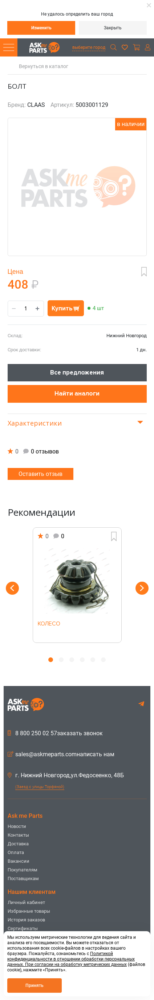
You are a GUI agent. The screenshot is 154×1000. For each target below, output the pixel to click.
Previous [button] (12, 588)
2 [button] (61, 659)
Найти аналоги (77, 393)
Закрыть (113, 27)
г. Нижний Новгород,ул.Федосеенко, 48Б (66, 775)
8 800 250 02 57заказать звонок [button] (55, 733)
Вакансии (18, 861)
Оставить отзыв (40, 473)
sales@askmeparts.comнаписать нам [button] (61, 754)
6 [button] (103, 659)
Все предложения (77, 372)
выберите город (88, 47)
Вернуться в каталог (43, 66)
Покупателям (22, 870)
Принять (34, 985)
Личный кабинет (26, 902)
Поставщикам (23, 878)
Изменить (41, 27)
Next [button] (142, 588)
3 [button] (71, 659)
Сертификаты (23, 928)
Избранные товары (29, 911)
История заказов (26, 919)
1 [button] (50, 659)
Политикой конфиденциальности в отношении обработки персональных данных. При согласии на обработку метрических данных (71, 959)
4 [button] (82, 659)
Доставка (18, 843)
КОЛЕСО (49, 624)
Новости (17, 826)
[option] (77, 585)
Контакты (18, 835)
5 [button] (92, 659)
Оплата (16, 852)
